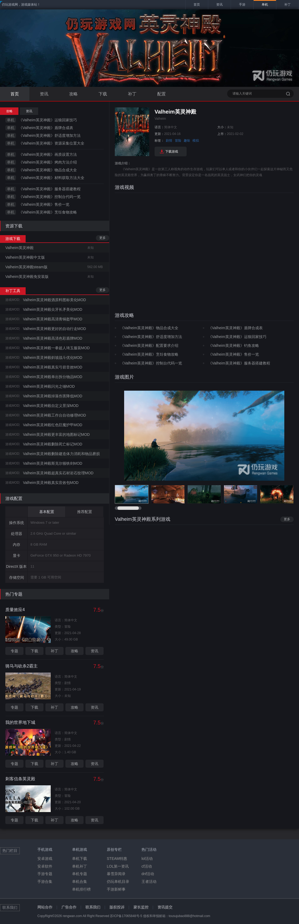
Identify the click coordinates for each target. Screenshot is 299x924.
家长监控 (140, 907)
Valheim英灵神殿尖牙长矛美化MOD (52, 309)
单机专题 (79, 874)
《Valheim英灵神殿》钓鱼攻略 (233, 345)
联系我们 (92, 907)
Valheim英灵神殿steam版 (26, 267)
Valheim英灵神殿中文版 (25, 257)
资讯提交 (165, 907)
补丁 (132, 94)
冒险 (178, 140)
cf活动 (146, 866)
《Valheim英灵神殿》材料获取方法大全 (51, 178)
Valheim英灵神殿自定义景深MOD (50, 405)
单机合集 (79, 881)
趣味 (187, 140)
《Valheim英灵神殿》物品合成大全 (48, 170)
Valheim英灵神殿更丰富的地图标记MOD (56, 434)
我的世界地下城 (20, 722)
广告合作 (68, 907)
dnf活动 (147, 874)
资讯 (44, 94)
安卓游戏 (44, 858)
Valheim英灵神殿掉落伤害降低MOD (52, 396)
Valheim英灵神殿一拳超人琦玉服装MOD (56, 348)
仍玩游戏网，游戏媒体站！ (21, 4)
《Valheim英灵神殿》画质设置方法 (48, 154)
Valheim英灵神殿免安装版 (27, 276)
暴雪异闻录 (116, 874)
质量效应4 (15, 609)
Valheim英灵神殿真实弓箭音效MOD (52, 367)
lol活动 (147, 858)
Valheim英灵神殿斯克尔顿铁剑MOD (52, 463)
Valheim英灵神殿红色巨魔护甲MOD (52, 425)
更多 (102, 238)
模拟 (195, 140)
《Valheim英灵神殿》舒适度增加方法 (50, 135)
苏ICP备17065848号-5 (126, 916)
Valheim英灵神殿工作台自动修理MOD (54, 415)
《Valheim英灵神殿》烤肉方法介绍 (48, 162)
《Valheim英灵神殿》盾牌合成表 (46, 128)
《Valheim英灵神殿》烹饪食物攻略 (48, 212)
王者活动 (148, 881)
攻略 (73, 94)
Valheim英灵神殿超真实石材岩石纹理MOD (58, 473)
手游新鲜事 (116, 889)
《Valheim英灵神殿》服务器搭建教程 (50, 189)
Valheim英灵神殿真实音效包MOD (50, 482)
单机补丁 (79, 866)
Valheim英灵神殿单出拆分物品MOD (52, 377)
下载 (103, 94)
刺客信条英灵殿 (20, 779)
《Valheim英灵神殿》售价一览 (44, 204)
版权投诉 (116, 907)
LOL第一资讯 (118, 866)
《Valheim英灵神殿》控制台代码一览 (50, 197)
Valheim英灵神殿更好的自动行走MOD (54, 329)
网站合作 (44, 907)
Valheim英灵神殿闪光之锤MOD (49, 386)
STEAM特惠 (117, 858)
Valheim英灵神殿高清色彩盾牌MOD (52, 338)
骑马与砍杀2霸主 (21, 666)
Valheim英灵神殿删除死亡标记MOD (52, 444)
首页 (14, 94)
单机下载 (79, 858)
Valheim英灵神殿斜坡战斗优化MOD (52, 357)
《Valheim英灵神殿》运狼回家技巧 (48, 120)
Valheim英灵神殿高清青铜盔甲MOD (52, 319)
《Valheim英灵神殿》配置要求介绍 (149, 345)
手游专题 (44, 874)
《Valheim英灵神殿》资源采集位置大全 (51, 143)
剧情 (169, 140)
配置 (161, 94)
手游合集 (44, 881)
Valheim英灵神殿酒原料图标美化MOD (54, 300)
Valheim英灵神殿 (19, 248)
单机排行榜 (81, 889)
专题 (14, 651)
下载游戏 (171, 151)
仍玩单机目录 (118, 881)
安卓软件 (44, 866)
